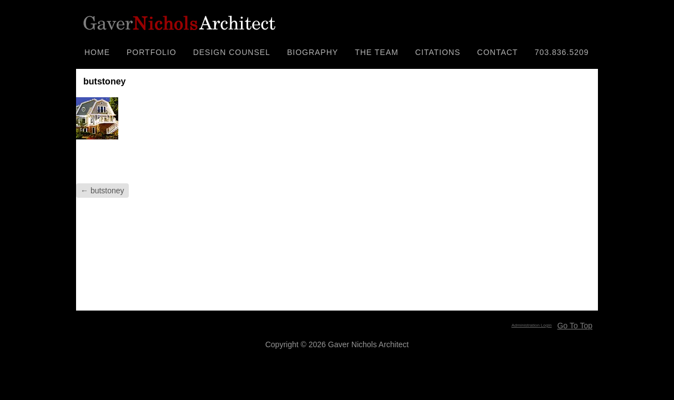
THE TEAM (377, 52)
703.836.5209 (562, 52)
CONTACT (497, 52)
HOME (97, 52)
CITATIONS (438, 52)
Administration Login (531, 325)
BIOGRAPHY (312, 52)
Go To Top (574, 325)
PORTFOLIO (152, 52)
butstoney (102, 190)
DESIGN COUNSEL (231, 52)
